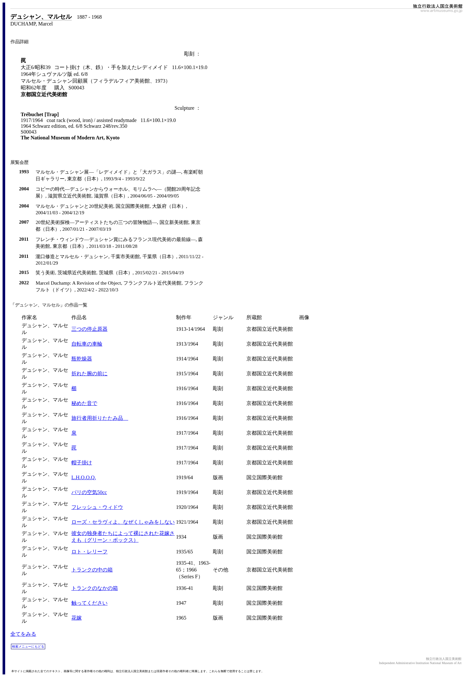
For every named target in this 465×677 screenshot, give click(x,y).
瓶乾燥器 (81, 358)
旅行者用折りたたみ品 (99, 418)
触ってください (89, 603)
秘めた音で (84, 403)
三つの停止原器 (89, 329)
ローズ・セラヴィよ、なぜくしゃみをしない (123, 522)
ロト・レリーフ (89, 551)
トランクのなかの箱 (94, 588)
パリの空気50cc (89, 492)
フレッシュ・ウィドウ (97, 507)
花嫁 (76, 618)
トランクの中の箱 (92, 569)
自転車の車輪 (86, 344)
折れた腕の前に (89, 373)
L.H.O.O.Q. (83, 477)
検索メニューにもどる (28, 646)
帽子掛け (81, 462)
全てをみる (23, 634)
